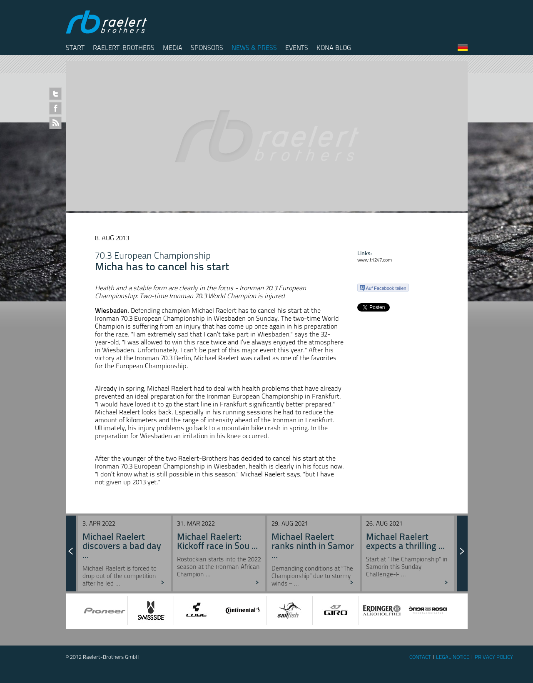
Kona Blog (333, 48)
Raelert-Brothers (123, 48)
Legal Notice (452, 657)
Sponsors (207, 48)
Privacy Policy (494, 657)
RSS (55, 123)
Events (296, 48)
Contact (420, 657)
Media (172, 48)
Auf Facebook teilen (383, 288)
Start (75, 48)
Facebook (55, 108)
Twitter (55, 93)
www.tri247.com (374, 260)
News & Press (254, 48)
